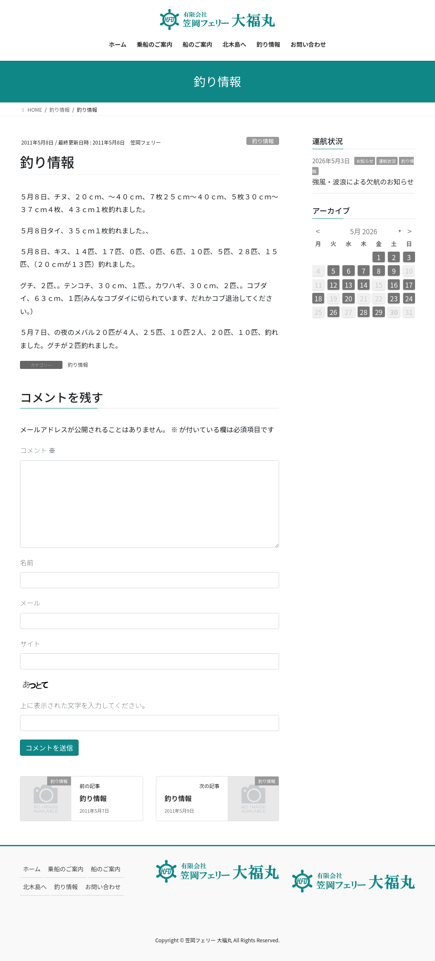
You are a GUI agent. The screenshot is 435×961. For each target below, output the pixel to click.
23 (394, 298)
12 (333, 285)
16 (394, 285)
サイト (30, 643)
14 (363, 285)
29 (379, 312)
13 (348, 285)
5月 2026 (363, 231)
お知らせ (364, 161)
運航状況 (387, 161)
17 (409, 285)
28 (363, 312)
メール (30, 603)
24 (409, 298)
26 (333, 312)
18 (318, 298)
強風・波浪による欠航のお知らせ (363, 181)
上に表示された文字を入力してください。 (84, 705)
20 (348, 298)
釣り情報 (263, 141)
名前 (27, 562)
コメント (38, 450)
